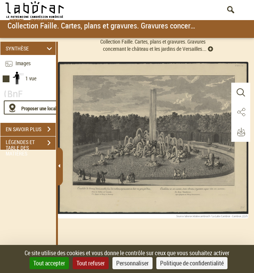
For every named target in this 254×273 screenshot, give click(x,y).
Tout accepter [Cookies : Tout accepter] (49, 263)
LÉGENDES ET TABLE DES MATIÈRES (31, 144)
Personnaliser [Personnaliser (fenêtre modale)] (132, 263)
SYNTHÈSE (30, 48)
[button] (240, 92)
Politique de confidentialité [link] (192, 263)
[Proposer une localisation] (40, 107)
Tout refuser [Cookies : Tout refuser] (90, 263)
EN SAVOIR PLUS (31, 129)
